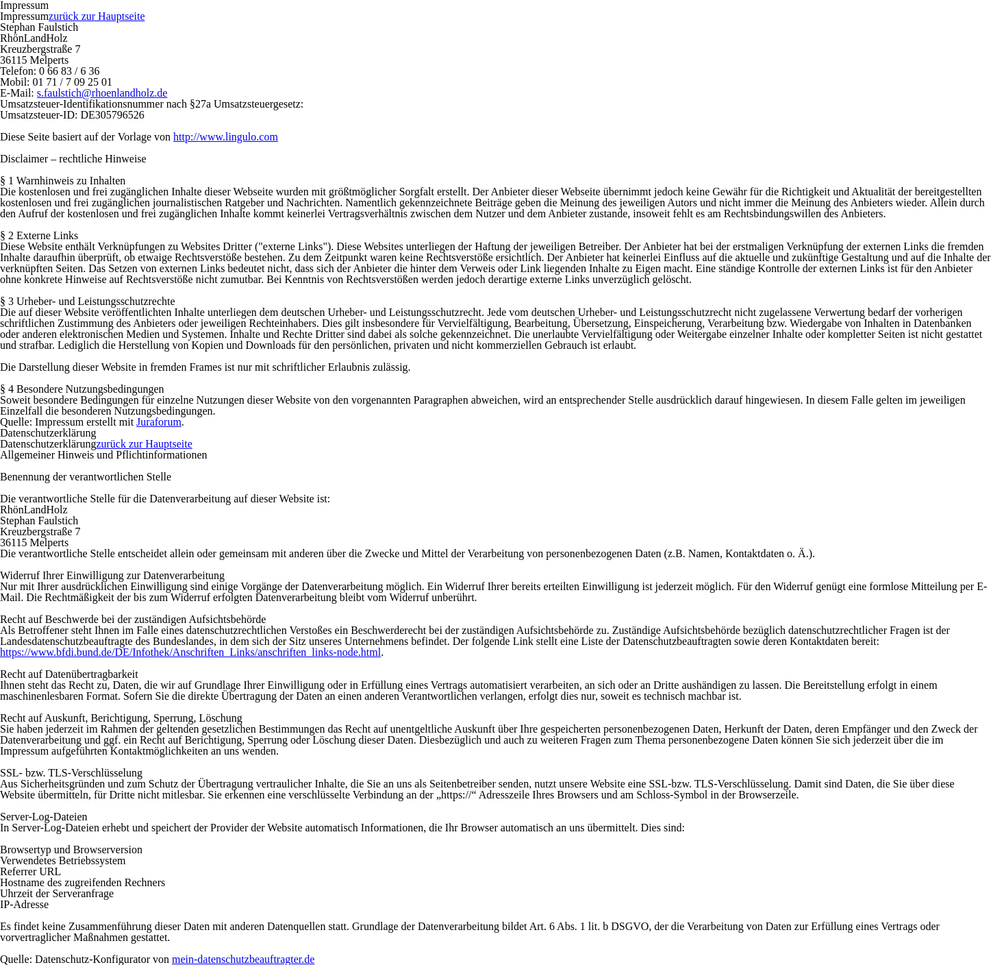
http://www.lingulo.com (225, 137)
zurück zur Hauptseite (97, 16)
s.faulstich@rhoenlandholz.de (102, 93)
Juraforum (158, 422)
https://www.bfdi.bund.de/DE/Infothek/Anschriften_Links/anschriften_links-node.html (190, 652)
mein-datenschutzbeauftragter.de (243, 959)
